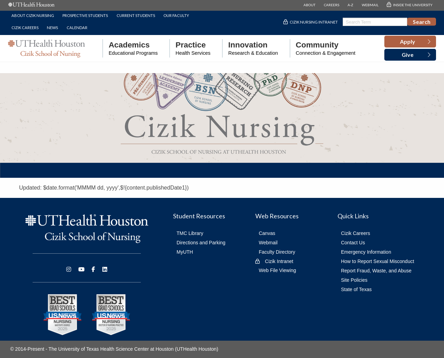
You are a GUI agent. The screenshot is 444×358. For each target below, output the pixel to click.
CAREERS (331, 5)
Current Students (136, 15)
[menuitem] (130, 48)
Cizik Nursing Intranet (314, 22)
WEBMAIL (370, 5)
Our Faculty (176, 15)
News (52, 27)
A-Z (350, 5)
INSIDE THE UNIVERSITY (413, 5)
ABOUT (309, 5)
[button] (410, 41)
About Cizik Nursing (32, 15)
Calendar (77, 27)
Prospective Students (85, 15)
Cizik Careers (25, 27)
